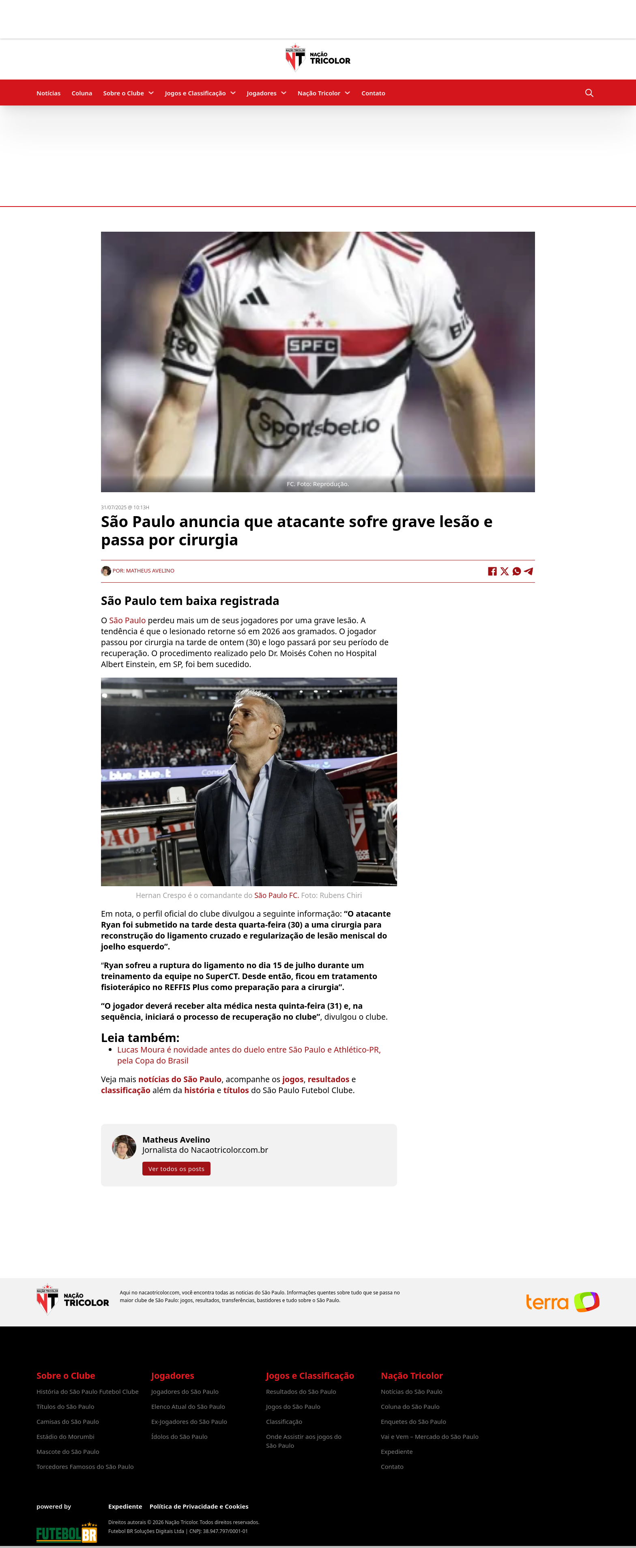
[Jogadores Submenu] (284, 93)
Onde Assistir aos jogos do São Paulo (304, 1440)
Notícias (48, 93)
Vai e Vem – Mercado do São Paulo (430, 1436)
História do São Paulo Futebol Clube (88, 1391)
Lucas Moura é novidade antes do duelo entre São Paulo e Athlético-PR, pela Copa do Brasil (249, 1055)
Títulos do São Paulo (65, 1406)
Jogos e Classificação (195, 93)
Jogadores (262, 93)
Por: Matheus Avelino (137, 570)
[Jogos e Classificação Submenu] (233, 93)
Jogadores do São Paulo (185, 1391)
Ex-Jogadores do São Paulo (189, 1421)
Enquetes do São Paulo (413, 1421)
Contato (373, 93)
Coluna (81, 93)
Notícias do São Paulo (412, 1391)
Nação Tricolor (319, 93)
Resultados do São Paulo (301, 1391)
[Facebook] (492, 571)
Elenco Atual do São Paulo (188, 1406)
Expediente (397, 1451)
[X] (504, 571)
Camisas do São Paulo (68, 1421)
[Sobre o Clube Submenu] (151, 93)
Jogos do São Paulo (293, 1406)
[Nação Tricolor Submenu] (347, 93)
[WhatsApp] (517, 571)
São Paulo (128, 620)
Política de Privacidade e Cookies (199, 1506)
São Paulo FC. (276, 895)
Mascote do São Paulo (68, 1451)
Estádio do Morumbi (66, 1436)
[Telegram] (529, 571)
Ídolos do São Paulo (179, 1436)
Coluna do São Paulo (410, 1406)
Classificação (284, 1421)
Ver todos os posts (176, 1168)
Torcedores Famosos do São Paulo (85, 1466)
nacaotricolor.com (159, 1292)
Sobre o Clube (123, 93)
